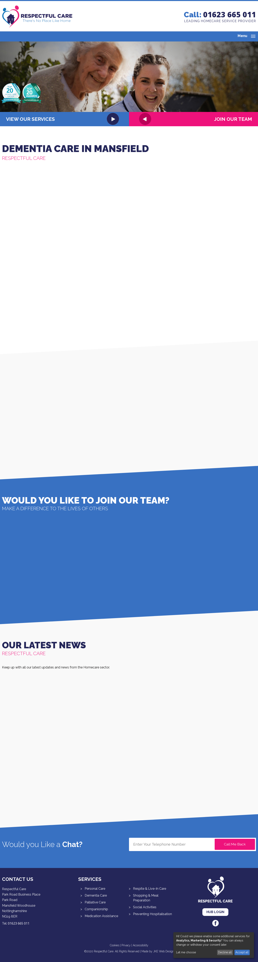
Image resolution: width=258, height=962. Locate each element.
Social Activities (144, 907)
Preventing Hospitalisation (152, 914)
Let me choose (186, 952)
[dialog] (213, 945)
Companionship (96, 909)
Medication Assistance (101, 916)
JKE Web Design (163, 951)
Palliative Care (95, 902)
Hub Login (215, 912)
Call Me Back (235, 844)
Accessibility (140, 945)
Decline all (225, 952)
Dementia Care (96, 895)
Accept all (242, 952)
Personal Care (95, 889)
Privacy (126, 945)
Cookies (114, 945)
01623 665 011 (229, 14)
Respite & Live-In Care (149, 889)
